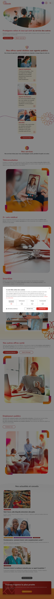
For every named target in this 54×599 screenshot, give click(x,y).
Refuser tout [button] (29, 308)
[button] (12, 308)
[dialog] (27, 299)
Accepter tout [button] (42, 308)
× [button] (49, 288)
